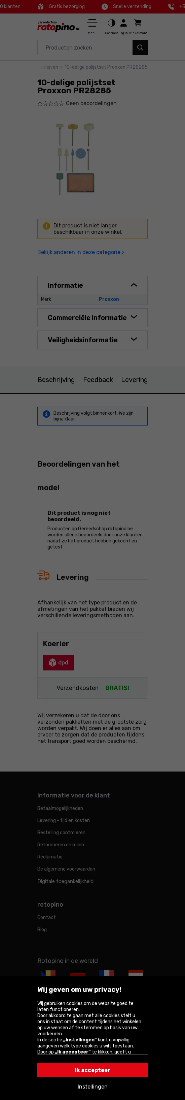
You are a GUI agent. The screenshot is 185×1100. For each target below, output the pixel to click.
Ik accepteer (92, 1070)
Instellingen (93, 1086)
